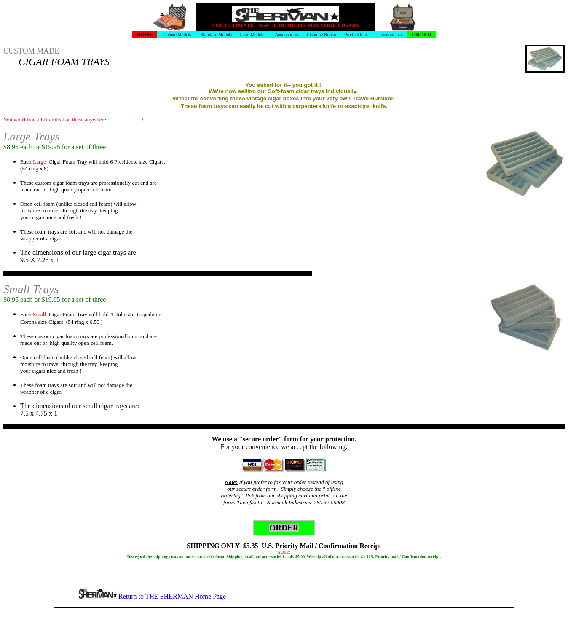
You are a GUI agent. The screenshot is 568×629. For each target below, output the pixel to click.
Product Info (355, 34)
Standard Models (216, 34)
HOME (144, 34)
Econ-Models (252, 34)
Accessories (286, 34)
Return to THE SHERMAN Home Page (171, 596)
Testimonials (390, 34)
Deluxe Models (177, 34)
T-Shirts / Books (321, 34)
